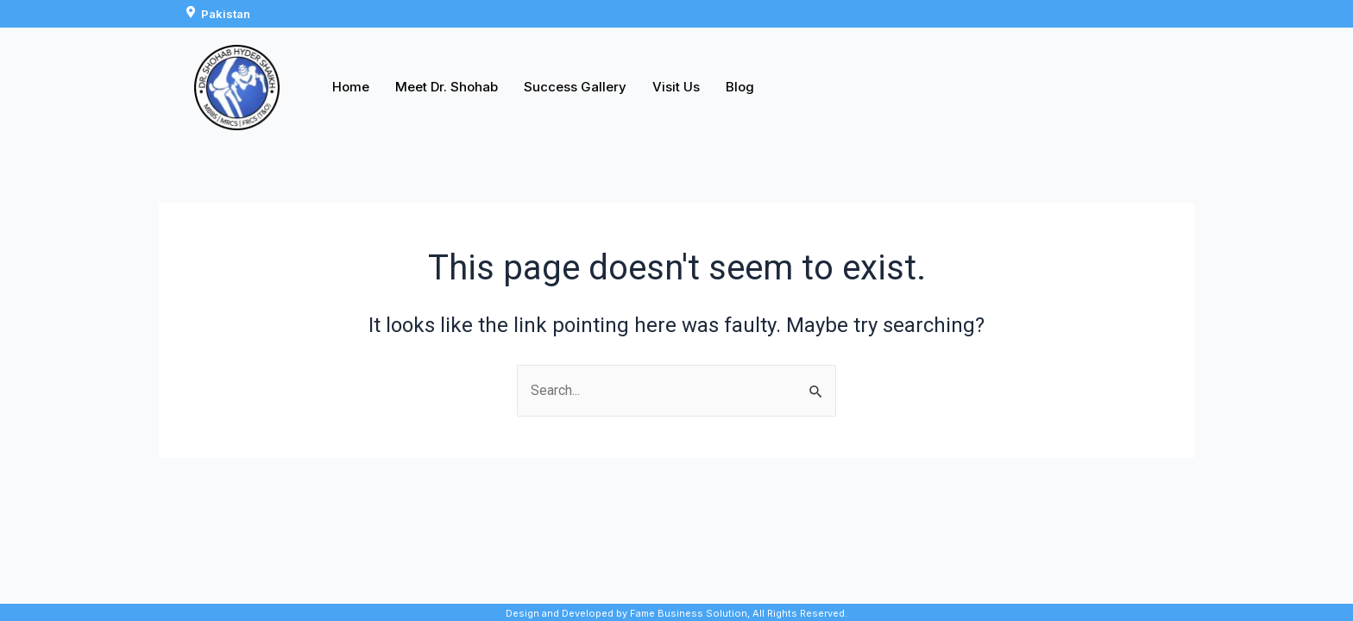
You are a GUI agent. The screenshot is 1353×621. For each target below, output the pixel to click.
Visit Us (676, 86)
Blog (740, 86)
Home (350, 86)
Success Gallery (575, 86)
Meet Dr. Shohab (446, 86)
